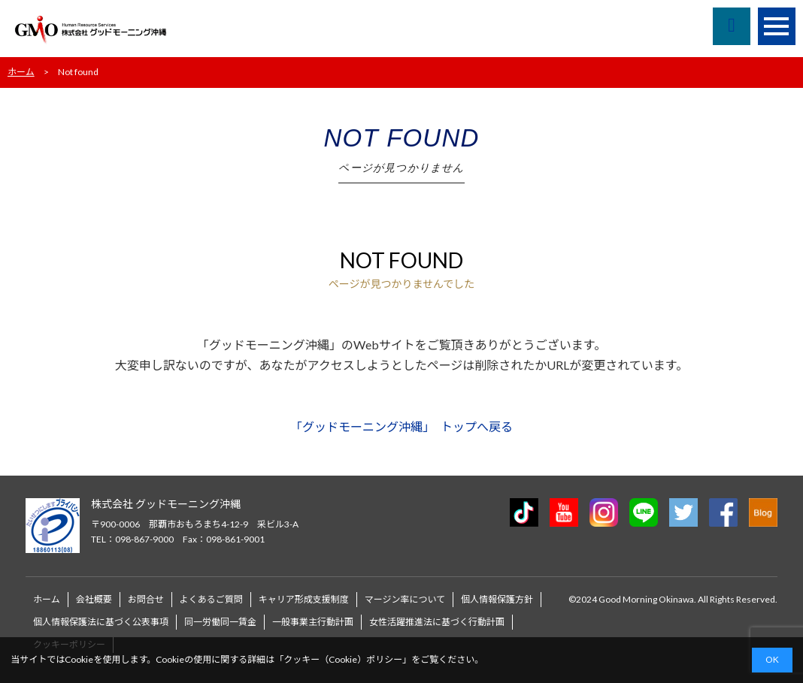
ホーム (21, 71)
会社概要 (94, 599)
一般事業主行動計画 (312, 621)
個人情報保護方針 (497, 599)
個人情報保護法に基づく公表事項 (100, 621)
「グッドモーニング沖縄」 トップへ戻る (401, 426)
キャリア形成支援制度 (304, 599)
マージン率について (405, 599)
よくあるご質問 (211, 599)
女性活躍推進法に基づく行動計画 (437, 621)
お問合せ (146, 599)
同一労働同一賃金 (220, 621)
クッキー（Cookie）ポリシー (342, 659)
